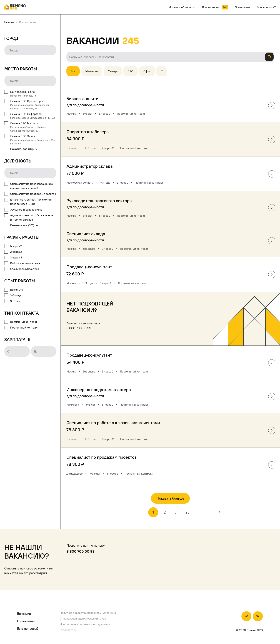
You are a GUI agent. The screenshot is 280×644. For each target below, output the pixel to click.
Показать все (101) (24, 225)
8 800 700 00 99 (78, 328)
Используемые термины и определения (85, 624)
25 (187, 512)
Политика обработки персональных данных (88, 613)
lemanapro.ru (68, 630)
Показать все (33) (23, 149)
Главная (9, 22)
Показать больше (170, 498)
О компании (26, 621)
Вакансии (24, 613)
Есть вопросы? (27, 628)
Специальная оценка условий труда (83, 618)
